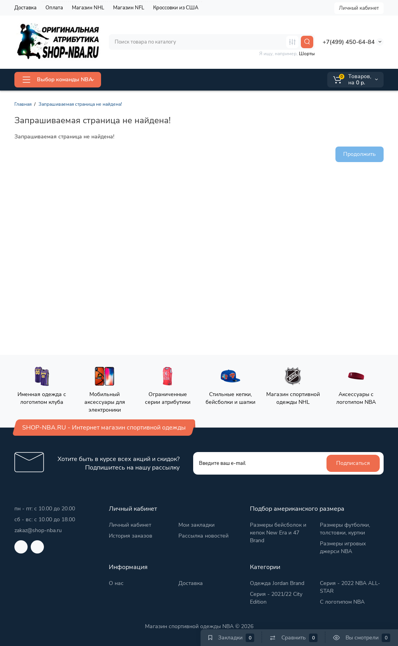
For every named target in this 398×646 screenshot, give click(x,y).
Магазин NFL (128, 7)
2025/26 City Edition (246, 79)
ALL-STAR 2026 (134, 79)
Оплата (54, 7)
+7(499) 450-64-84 (349, 42)
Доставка (25, 7)
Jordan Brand (187, 79)
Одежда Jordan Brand (277, 583)
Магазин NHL (88, 7)
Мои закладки (196, 525)
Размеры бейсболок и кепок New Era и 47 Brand (278, 532)
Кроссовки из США (175, 7)
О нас (116, 583)
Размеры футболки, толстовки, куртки (345, 528)
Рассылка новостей (203, 535)
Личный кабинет (359, 8)
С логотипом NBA (342, 602)
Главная (22, 104)
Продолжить (359, 154)
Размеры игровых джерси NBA (343, 547)
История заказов (130, 535)
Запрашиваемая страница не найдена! (80, 104)
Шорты (307, 54)
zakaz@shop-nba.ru (38, 530)
